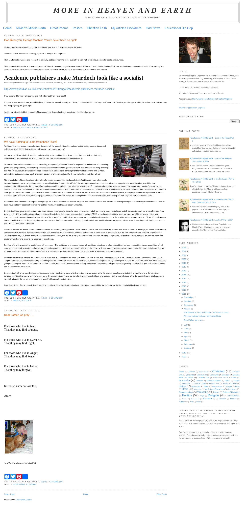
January (187, 348)
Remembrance (233, 395)
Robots (184, 399)
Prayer (202, 396)
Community (214, 375)
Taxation (233, 399)
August (187, 309)
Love (237, 386)
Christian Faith (97, 28)
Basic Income (204, 372)
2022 (184, 251)
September (189, 305)
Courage (225, 375)
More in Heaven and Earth (123, 10)
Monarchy (197, 389)
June (186, 329)
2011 (184, 294)
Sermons (207, 398)
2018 (184, 267)
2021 (184, 255)
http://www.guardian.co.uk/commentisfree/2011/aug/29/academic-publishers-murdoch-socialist (59, 89)
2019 (184, 263)
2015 (184, 278)
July (186, 325)
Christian (19, 484)
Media (16, 127)
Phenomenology (186, 392)
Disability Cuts (203, 378)
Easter (233, 378)
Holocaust (196, 386)
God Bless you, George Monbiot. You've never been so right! (40, 40)
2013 (184, 286)
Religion (31, 484)
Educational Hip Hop (179, 28)
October (187, 301)
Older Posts (162, 494)
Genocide (186, 383)
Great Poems (59, 28)
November (188, 297)
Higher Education (230, 383)
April (186, 336)
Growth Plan (214, 383)
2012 (184, 290)
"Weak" (181, 372)
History (182, 386)
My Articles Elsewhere (126, 28)
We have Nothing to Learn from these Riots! (30, 141)
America (192, 372)
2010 (184, 353)
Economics (184, 380)
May (186, 332)
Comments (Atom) (24, 499)
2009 (184, 357)
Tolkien (182, 401)
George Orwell (200, 383)
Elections (199, 381)
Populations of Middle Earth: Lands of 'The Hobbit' (211, 220)
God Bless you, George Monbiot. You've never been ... (207, 312)
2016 (184, 274)
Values (198, 402)
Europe (237, 381)
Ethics (227, 380)
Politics (77, 28)
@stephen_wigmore (146, 17)
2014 (184, 282)
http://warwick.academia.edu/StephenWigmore (212, 99)
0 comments (56, 125)
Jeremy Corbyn (217, 386)
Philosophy (41, 127)
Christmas (190, 375)
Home (7, 28)
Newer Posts (9, 494)
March (186, 340)
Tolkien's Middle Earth (31, 28)
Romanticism (195, 399)
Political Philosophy (231, 392)
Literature (228, 386)
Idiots (205, 386)
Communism (202, 375)
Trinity (191, 402)
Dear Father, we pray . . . (19, 314)
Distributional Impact (220, 378)
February (188, 344)
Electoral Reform (213, 380)
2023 (184, 247)
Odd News (153, 28)
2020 (184, 259)
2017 (184, 270)
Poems (216, 392)
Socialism (222, 399)
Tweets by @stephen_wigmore (192, 108)
